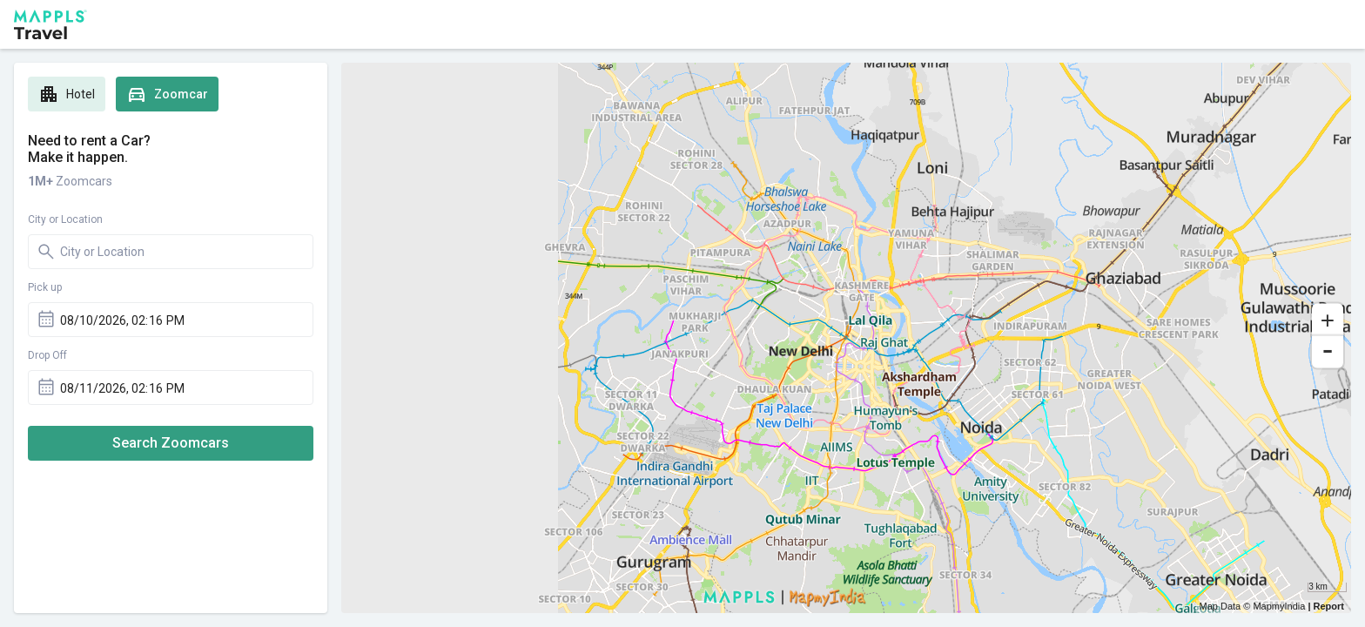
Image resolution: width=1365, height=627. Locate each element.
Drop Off (47, 355)
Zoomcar (167, 94)
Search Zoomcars (170, 443)
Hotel (66, 94)
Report (1329, 606)
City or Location (65, 219)
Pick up (45, 287)
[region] (846, 338)
